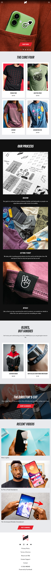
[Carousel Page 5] (30, 49)
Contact (25, 563)
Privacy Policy (25, 548)
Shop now (25, 44)
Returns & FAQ (25, 555)
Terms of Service (26, 552)
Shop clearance (25, 406)
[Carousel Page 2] (23, 49)
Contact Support (25, 559)
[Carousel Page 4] (27, 49)
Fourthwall (29, 569)
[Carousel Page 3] (25, 49)
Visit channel (25, 527)
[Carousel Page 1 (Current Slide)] (20, 49)
